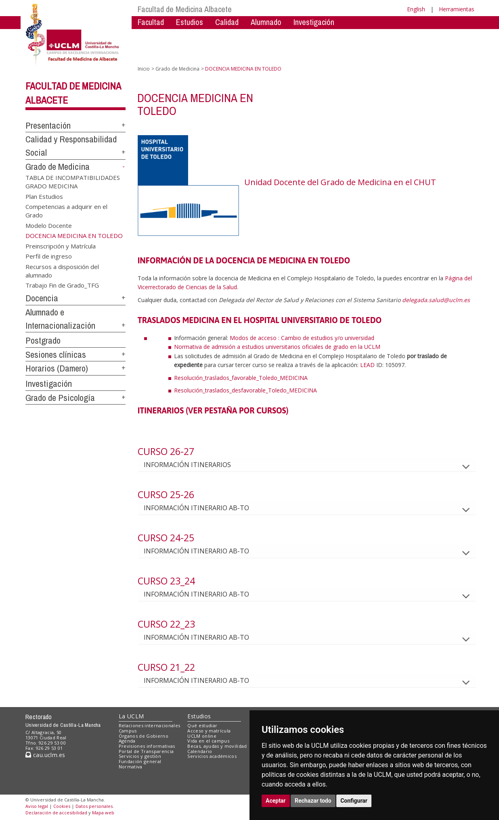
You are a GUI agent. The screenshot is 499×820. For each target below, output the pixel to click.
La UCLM (131, 716)
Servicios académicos (212, 756)
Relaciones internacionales (149, 725)
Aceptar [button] (276, 800)
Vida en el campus (208, 741)
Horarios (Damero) (56, 368)
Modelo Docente (48, 225)
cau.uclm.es (45, 755)
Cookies (61, 806)
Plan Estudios (44, 196)
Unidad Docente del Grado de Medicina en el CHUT (340, 182)
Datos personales (94, 806)
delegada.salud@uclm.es (436, 300)
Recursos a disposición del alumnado (62, 270)
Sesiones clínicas (55, 354)
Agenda (127, 741)
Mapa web (103, 813)
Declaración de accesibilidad (56, 813)
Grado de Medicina (57, 167)
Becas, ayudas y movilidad (217, 746)
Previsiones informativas (147, 746)
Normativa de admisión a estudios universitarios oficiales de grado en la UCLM (277, 347)
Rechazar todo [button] (313, 800)
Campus (128, 731)
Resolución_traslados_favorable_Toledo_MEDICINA (241, 378)
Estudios (189, 22)
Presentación (48, 125)
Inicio (144, 68)
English (416, 9)
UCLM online (201, 736)
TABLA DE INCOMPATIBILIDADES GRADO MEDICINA (72, 181)
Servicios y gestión (140, 756)
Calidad (227, 22)
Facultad (151, 22)
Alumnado (266, 22)
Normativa (131, 767)
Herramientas (456, 9)
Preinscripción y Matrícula (60, 246)
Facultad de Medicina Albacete (185, 9)
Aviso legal (36, 806)
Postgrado (43, 340)
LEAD (367, 365)
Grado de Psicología (60, 398)
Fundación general (140, 761)
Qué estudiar (202, 725)
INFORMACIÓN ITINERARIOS (194, 464)
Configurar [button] (353, 800)
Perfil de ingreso (48, 256)
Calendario (199, 751)
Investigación (314, 22)
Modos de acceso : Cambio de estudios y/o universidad (302, 338)
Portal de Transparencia (146, 751)
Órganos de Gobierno (143, 736)
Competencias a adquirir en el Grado (66, 210)
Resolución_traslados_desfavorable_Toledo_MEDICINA (245, 390)
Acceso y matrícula (209, 731)
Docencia (41, 298)
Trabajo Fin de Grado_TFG (62, 285)
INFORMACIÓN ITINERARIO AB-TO (203, 507)
